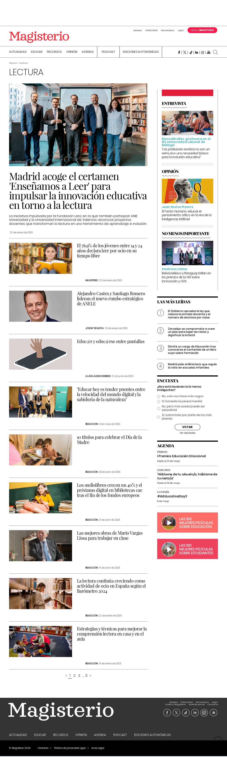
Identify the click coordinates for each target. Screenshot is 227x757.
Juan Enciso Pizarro (178, 208)
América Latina (174, 270)
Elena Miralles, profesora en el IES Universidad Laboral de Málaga (186, 142)
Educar (37, 52)
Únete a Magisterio (175, 702)
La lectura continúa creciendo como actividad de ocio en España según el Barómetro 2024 (111, 586)
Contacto (212, 702)
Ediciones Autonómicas (141, 52)
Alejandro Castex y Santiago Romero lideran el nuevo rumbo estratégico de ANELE (111, 299)
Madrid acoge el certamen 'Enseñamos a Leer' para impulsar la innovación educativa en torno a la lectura (78, 191)
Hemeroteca (167, 30)
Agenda (88, 52)
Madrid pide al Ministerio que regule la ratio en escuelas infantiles (192, 366)
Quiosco (137, 30)
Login (181, 30)
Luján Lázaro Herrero (98, 376)
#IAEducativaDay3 (172, 497)
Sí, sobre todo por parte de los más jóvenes (187, 417)
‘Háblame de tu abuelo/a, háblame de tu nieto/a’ (187, 477)
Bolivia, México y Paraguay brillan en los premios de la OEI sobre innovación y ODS (186, 278)
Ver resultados (187, 433)
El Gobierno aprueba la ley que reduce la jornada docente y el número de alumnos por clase (189, 315)
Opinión (71, 52)
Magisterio (91, 281)
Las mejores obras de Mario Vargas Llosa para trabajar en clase (110, 535)
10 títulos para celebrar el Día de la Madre (109, 440)
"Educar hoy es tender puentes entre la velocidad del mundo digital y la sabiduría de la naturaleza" (111, 395)
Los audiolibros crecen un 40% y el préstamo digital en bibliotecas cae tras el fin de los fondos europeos (109, 490)
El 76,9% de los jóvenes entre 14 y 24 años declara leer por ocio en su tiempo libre (109, 251)
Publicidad (151, 30)
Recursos (54, 52)
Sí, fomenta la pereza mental (182, 402)
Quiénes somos (197, 702)
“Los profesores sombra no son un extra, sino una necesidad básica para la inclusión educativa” (186, 154)
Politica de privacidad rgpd (70, 749)
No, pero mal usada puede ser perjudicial (183, 408)
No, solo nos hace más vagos (183, 397)
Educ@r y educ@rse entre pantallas (111, 342)
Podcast (108, 52)
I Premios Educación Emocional (181, 457)
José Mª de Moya (94, 329)
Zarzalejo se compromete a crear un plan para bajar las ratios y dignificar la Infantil (191, 333)
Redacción (91, 424)
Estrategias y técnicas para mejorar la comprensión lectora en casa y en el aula (112, 634)
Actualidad (18, 52)
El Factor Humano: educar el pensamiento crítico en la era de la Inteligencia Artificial (186, 216)
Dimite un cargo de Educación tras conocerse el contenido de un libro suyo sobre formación (192, 350)
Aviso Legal (97, 749)
